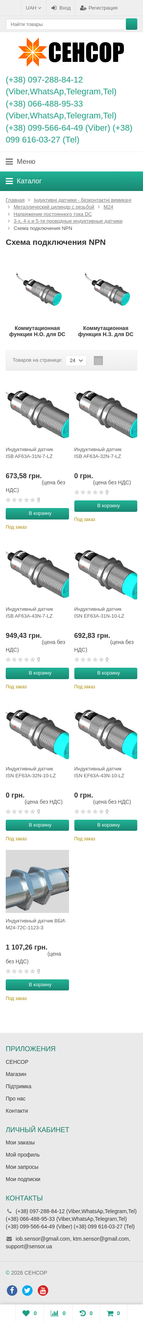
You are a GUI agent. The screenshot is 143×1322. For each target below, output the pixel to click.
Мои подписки (23, 1179)
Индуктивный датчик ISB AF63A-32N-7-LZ (98, 453)
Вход (61, 8)
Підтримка (18, 1086)
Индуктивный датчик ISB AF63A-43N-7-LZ (29, 612)
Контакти (17, 1111)
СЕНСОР (17, 1062)
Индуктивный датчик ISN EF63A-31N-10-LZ (99, 612)
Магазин (16, 1074)
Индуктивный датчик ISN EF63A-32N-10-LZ (31, 772)
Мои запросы (22, 1167)
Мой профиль (23, 1155)
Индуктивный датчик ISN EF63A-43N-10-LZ (99, 772)
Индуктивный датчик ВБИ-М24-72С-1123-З (36, 924)
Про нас (16, 1098)
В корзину (36, 513)
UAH (34, 8)
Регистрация (98, 8)
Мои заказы (20, 1142)
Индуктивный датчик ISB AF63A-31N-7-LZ (29, 453)
